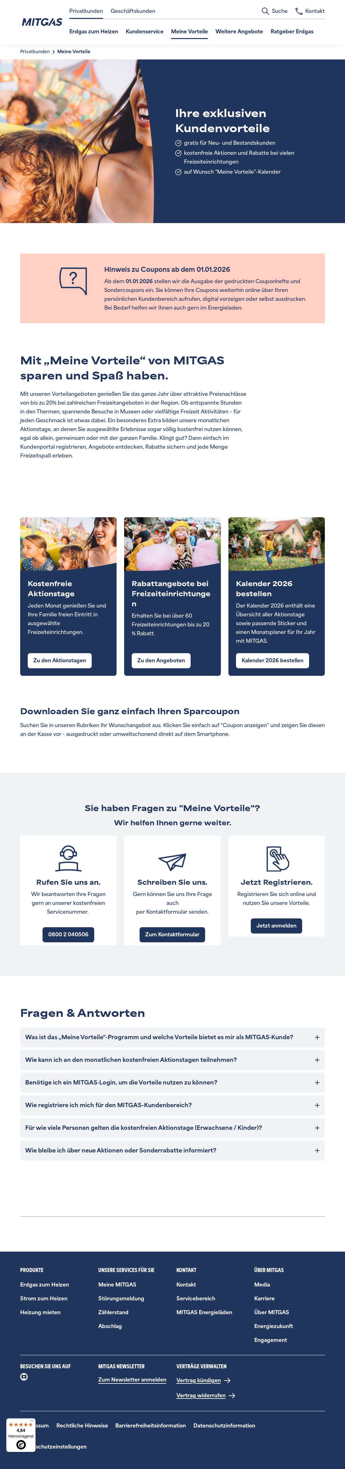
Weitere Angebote (239, 32)
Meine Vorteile (189, 32)
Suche (275, 11)
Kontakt (310, 11)
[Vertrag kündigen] (203, 1380)
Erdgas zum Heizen (93, 32)
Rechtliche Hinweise (82, 1426)
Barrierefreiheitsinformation (150, 1426)
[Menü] (32, 1422)
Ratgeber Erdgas (292, 32)
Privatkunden (86, 11)
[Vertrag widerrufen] (206, 1395)
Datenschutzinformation (224, 1426)
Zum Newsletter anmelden (132, 1380)
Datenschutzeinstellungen (53, 1447)
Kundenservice (145, 32)
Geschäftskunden (133, 11)
